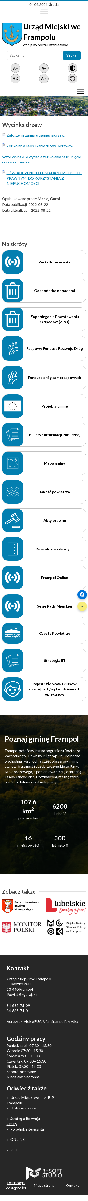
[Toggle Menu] (44, 12)
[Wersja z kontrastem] (72, 68)
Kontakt (72, 1185)
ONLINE (17, 1139)
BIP (51, 1097)
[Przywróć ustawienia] (72, 78)
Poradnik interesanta (27, 1129)
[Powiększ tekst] (15, 68)
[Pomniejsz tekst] (44, 68)
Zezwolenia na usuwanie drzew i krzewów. (40, 146)
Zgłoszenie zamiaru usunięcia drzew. (36, 135)
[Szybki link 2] (82, 606)
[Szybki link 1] (82, 594)
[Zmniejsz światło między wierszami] (44, 78)
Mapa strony (44, 1185)
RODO (16, 1150)
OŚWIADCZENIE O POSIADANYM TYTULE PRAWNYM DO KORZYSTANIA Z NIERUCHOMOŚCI (44, 178)
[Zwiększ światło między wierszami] (15, 78)
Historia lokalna (23, 1108)
